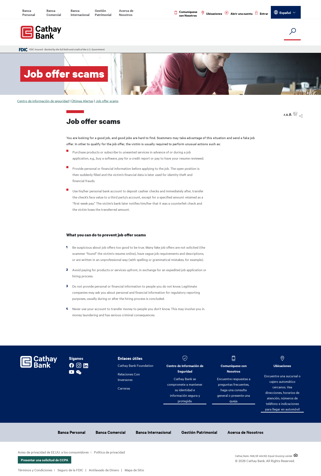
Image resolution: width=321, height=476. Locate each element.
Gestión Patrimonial (103, 12)
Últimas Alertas (82, 101)
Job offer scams (107, 101)
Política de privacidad (109, 452)
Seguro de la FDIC (70, 470)
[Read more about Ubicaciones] (211, 13)
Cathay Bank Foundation (135, 365)
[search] (292, 31)
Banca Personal (28, 12)
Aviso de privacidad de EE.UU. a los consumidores (53, 452)
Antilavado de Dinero (104, 470)
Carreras (124, 388)
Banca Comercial (53, 12)
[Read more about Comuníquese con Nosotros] (187, 13)
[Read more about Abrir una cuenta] (238, 13)
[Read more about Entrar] (261, 13)
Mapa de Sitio (134, 470)
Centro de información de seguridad (43, 101)
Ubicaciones (282, 365)
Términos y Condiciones (35, 470)
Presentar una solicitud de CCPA (44, 460)
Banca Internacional (80, 12)
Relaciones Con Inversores (129, 377)
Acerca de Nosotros (126, 12)
